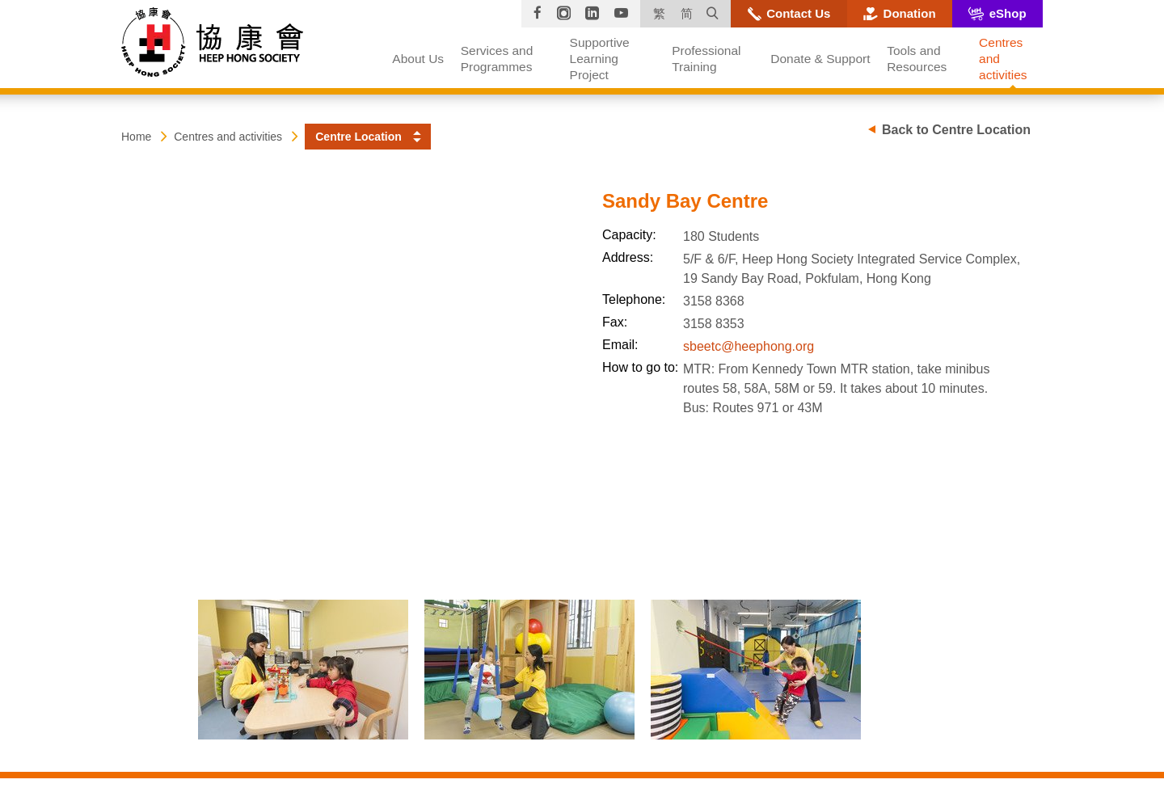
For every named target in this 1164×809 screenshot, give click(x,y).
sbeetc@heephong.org (748, 346)
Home (136, 136)
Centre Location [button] (358, 136)
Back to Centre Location (956, 130)
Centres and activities (228, 136)
